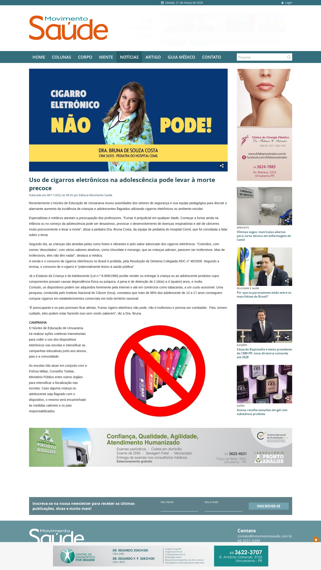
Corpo (85, 57)
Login (286, 2)
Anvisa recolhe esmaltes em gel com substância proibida (262, 412)
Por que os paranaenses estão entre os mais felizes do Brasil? (264, 295)
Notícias (129, 57)
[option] (226, 28)
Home (38, 57)
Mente (106, 57)
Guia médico (181, 57)
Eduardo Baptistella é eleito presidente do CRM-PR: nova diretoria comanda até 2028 (264, 353)
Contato (211, 57)
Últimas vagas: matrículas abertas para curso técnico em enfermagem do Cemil (264, 236)
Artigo (153, 57)
